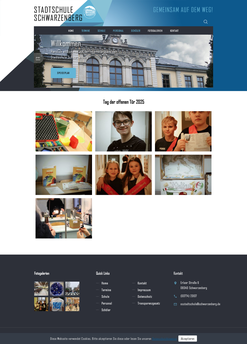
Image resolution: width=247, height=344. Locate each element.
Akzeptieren (188, 338)
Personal (118, 30)
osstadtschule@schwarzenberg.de (205, 304)
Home (71, 30)
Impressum (147, 290)
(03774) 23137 (193, 296)
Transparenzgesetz (152, 303)
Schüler (135, 30)
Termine (86, 30)
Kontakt (174, 30)
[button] (39, 58)
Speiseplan (63, 72)
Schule (102, 30)
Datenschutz (148, 296)
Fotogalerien (155, 30)
